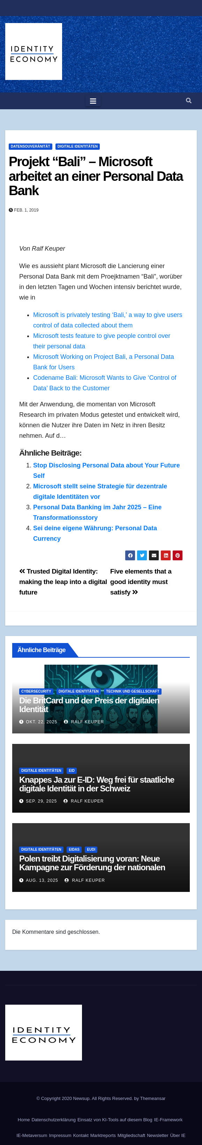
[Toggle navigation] (93, 100)
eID (72, 771)
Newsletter (157, 1135)
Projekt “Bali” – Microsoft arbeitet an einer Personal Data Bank (96, 176)
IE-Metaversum (31, 1135)
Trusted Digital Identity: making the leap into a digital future (63, 582)
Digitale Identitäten (78, 146)
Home (24, 1119)
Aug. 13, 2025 (42, 880)
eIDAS (74, 849)
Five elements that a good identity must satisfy (141, 582)
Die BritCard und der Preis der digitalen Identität (89, 705)
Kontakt (81, 1135)
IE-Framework (168, 1119)
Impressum (60, 1135)
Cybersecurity (36, 691)
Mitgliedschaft (131, 1135)
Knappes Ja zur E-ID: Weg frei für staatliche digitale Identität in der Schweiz (96, 784)
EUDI (91, 849)
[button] (189, 100)
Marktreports (103, 1135)
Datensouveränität (30, 146)
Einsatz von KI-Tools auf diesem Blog (114, 1119)
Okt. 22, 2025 (41, 721)
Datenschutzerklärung (53, 1119)
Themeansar (152, 1098)
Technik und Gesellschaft (132, 691)
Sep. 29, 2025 (41, 801)
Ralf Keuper (84, 721)
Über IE (178, 1135)
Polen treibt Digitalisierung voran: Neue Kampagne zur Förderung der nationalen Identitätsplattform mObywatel (92, 867)
